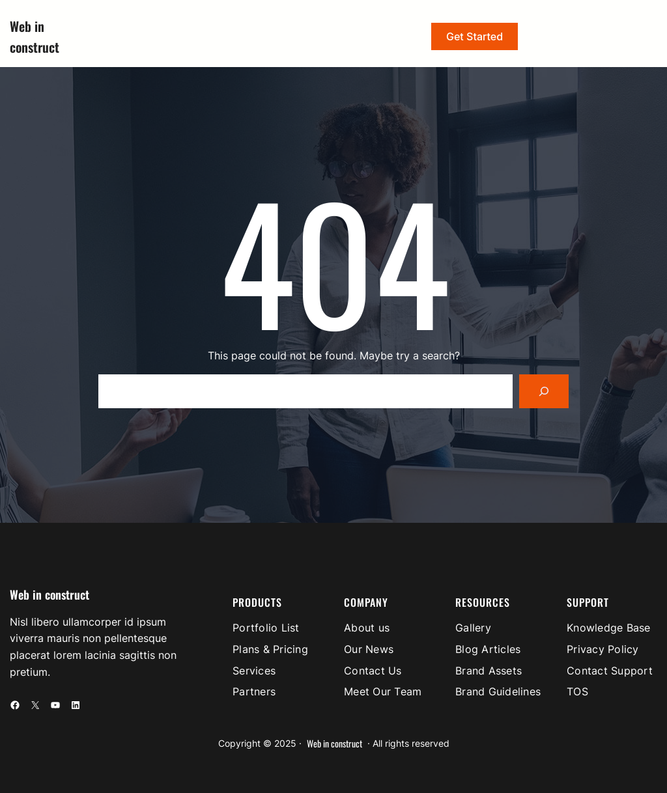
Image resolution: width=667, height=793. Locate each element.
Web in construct (49, 594)
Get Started (474, 36)
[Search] (544, 391)
